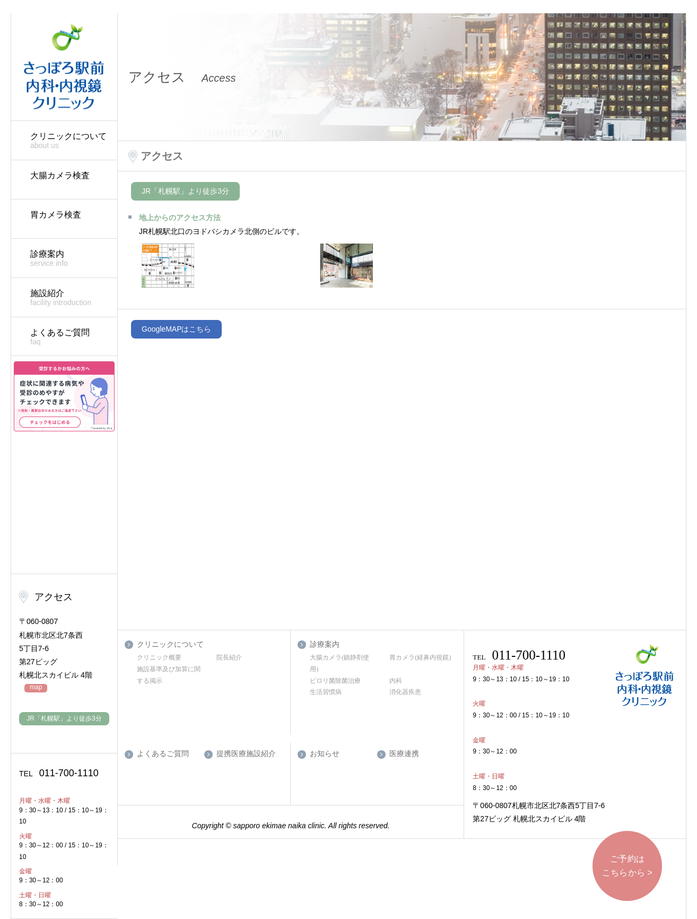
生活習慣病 (326, 692)
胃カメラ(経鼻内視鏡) (420, 657)
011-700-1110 (59, 773)
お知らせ (324, 754)
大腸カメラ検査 (60, 175)
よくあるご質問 (68, 337)
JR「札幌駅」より (64, 718)
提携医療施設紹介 (246, 754)
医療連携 (404, 754)
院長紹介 (229, 657)
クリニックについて (68, 141)
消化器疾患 (405, 692)
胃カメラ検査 (55, 214)
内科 (395, 680)
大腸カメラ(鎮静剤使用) (339, 663)
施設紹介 (68, 298)
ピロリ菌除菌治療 (335, 680)
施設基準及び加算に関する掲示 (169, 674)
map (36, 687)
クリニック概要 (159, 657)
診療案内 (68, 258)
